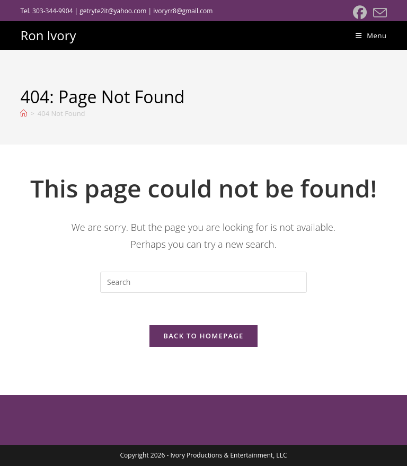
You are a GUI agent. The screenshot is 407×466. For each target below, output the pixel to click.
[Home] (23, 113)
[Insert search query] (203, 282)
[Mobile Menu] (371, 35)
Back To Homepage (203, 335)
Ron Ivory (48, 35)
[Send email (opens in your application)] (378, 13)
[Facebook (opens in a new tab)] (360, 13)
